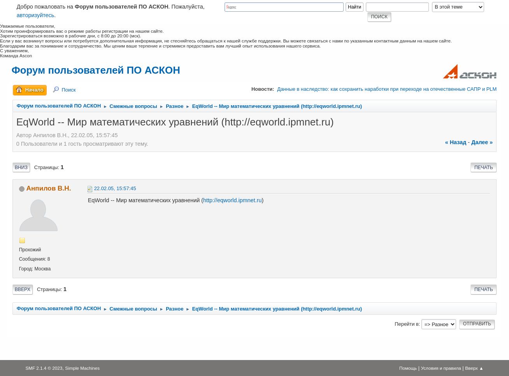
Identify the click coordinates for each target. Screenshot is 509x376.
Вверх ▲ (474, 368)
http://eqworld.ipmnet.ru (232, 200)
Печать (483, 167)
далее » (482, 142)
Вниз (21, 167)
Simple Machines (82, 368)
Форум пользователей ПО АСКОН (96, 70)
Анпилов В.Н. (48, 188)
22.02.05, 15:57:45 (115, 188)
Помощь (408, 368)
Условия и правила (441, 368)
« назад (456, 142)
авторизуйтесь (35, 15)
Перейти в (407, 324)
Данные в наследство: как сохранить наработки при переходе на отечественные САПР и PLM (387, 89)
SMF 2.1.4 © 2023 (43, 368)
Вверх (22, 289)
